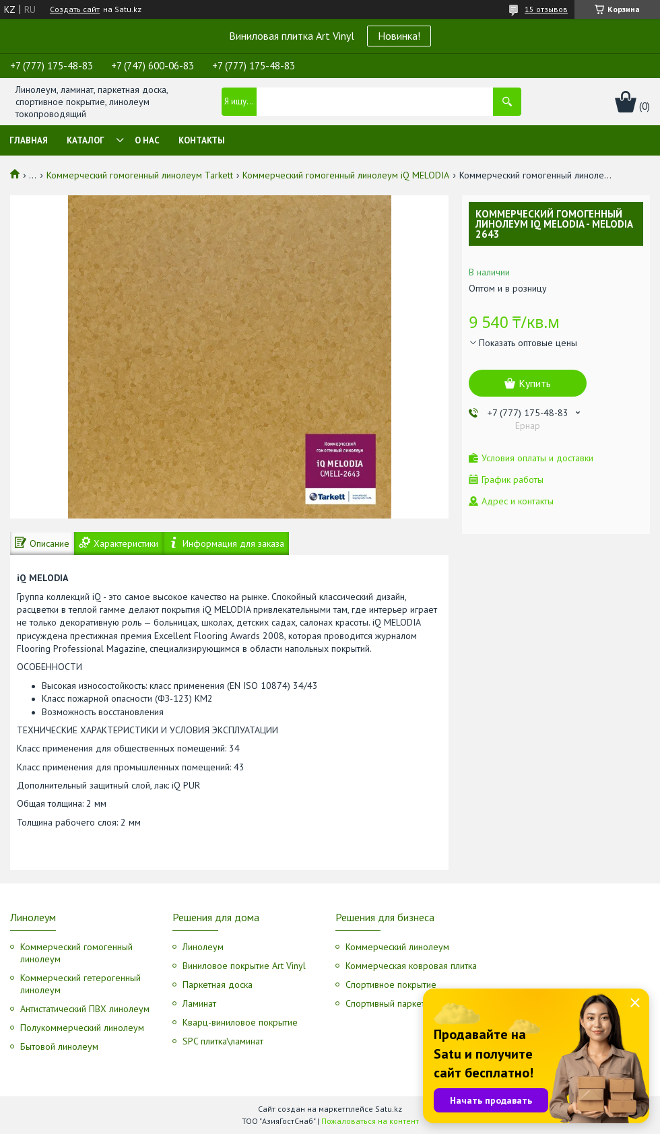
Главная (28, 140)
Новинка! (399, 35)
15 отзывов (546, 9)
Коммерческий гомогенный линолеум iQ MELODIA (345, 175)
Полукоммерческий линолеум (82, 1028)
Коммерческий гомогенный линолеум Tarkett (139, 175)
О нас (147, 140)
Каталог (85, 140)
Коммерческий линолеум (397, 947)
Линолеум (203, 947)
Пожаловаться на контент (370, 1121)
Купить (535, 383)
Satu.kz (388, 1109)
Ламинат (199, 1003)
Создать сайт (75, 9)
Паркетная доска (218, 984)
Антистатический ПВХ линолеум (85, 1009)
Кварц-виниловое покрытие (240, 1022)
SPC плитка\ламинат (223, 1041)
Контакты (201, 140)
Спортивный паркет (385, 1003)
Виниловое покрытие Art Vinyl (244, 966)
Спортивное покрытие (390, 984)
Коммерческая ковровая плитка (411, 966)
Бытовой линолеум (59, 1046)
